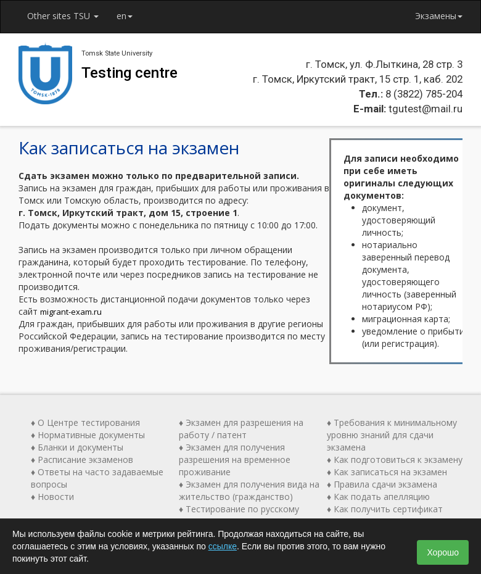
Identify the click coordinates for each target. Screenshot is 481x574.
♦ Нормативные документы (88, 435)
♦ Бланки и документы (77, 447)
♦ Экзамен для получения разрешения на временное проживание (234, 459)
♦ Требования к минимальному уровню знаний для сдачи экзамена (392, 435)
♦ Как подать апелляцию (378, 496)
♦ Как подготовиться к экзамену (394, 459)
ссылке (222, 546)
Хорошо (443, 552)
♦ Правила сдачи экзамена (382, 484)
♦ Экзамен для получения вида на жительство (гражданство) (249, 490)
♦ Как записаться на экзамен (387, 472)
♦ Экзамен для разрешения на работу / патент (241, 429)
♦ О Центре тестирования (85, 422)
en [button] (126, 16)
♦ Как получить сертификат (385, 509)
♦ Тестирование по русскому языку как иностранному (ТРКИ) (246, 515)
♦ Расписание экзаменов (82, 459)
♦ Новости (52, 496)
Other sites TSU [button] (63, 16)
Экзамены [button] (438, 16)
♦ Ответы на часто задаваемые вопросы (97, 478)
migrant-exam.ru (71, 311)
